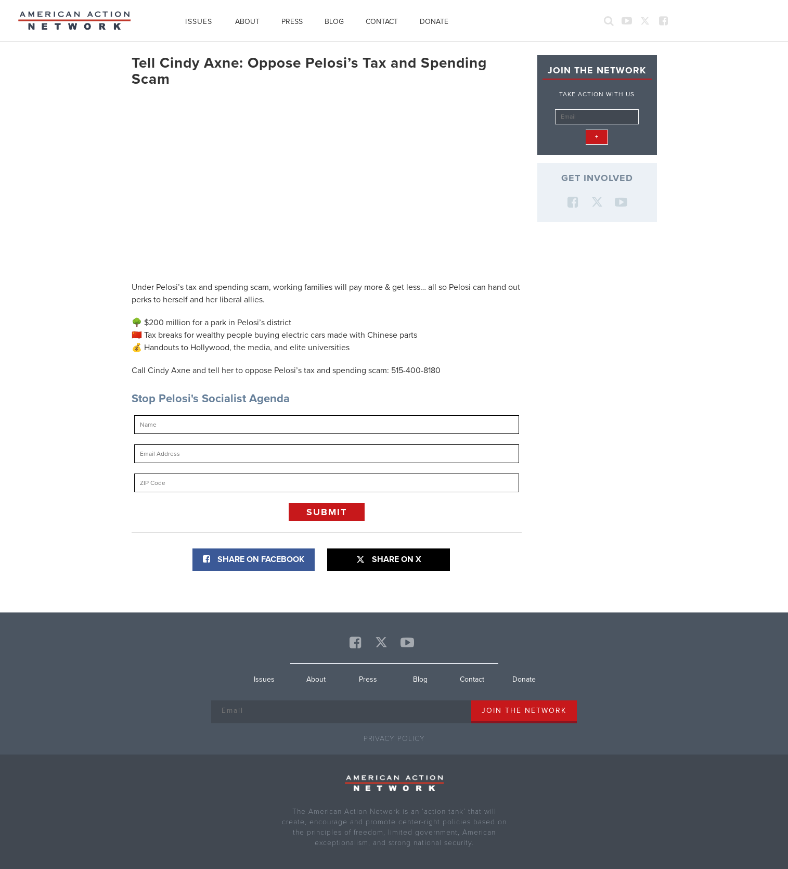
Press (292, 21)
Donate (434, 21)
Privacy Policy (394, 738)
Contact (382, 21)
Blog (334, 21)
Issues (198, 21)
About (247, 21)
